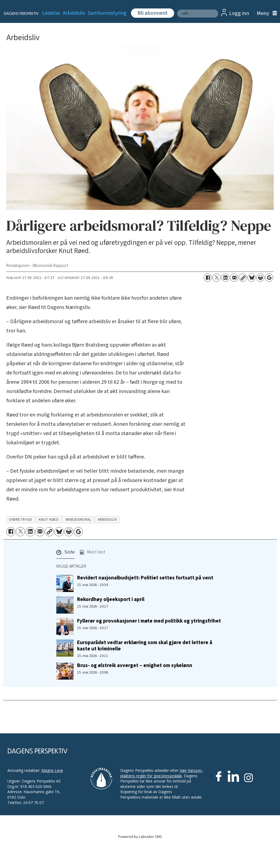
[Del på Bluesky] (251, 277)
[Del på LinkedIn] (225, 277)
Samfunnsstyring (107, 13)
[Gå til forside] (18, 13)
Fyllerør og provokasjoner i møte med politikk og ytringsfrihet (149, 621)
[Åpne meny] (265, 13)
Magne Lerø (52, 770)
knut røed (49, 519)
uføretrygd (20, 519)
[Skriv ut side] (260, 277)
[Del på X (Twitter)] (216, 277)
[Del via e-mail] (234, 277)
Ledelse (51, 13)
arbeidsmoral (78, 519)
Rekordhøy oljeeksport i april (110, 599)
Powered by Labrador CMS (140, 837)
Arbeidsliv (74, 13)
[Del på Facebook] (208, 277)
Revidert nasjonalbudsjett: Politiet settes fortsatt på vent (145, 578)
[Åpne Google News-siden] (269, 277)
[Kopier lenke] (243, 277)
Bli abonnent (153, 13)
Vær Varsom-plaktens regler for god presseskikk (161, 773)
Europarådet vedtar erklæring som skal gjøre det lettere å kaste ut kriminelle (144, 646)
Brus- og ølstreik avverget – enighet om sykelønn (134, 665)
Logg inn (239, 13)
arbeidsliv (107, 519)
